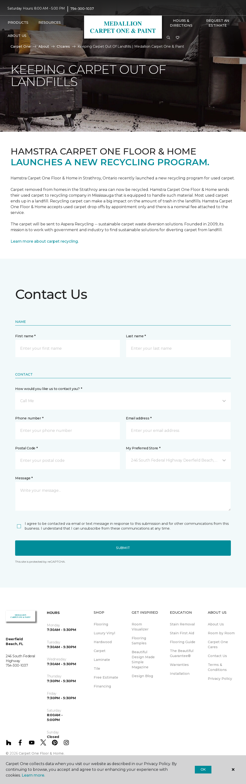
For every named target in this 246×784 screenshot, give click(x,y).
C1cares (63, 46)
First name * (25, 336)
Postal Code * (26, 448)
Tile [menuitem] (97, 668)
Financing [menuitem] (102, 686)
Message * (23, 478)
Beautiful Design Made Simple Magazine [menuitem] (143, 659)
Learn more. (33, 775)
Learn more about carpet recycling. (45, 241)
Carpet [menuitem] (99, 651)
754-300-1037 (82, 8)
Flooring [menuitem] (101, 624)
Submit (123, 548)
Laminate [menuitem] (102, 660)
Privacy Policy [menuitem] (220, 678)
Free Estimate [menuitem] (106, 677)
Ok (203, 769)
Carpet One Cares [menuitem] (218, 644)
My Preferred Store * (143, 448)
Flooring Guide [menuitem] (182, 642)
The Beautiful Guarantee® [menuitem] (181, 653)
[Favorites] (177, 38)
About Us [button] (17, 36)
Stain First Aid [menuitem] (182, 633)
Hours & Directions (181, 23)
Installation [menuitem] (180, 673)
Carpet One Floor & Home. (41, 753)
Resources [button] (49, 22)
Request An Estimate (217, 23)
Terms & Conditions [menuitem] (217, 667)
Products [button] (18, 22)
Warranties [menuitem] (179, 665)
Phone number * (29, 418)
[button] (168, 38)
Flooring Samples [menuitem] (139, 640)
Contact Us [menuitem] (217, 656)
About (43, 46)
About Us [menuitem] (216, 624)
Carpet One (21, 46)
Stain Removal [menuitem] (182, 624)
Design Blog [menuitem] (142, 676)
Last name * (136, 336)
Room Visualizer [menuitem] (140, 626)
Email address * (139, 418)
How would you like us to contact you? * (48, 388)
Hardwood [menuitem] (103, 642)
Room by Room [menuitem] (221, 633)
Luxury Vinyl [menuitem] (104, 633)
